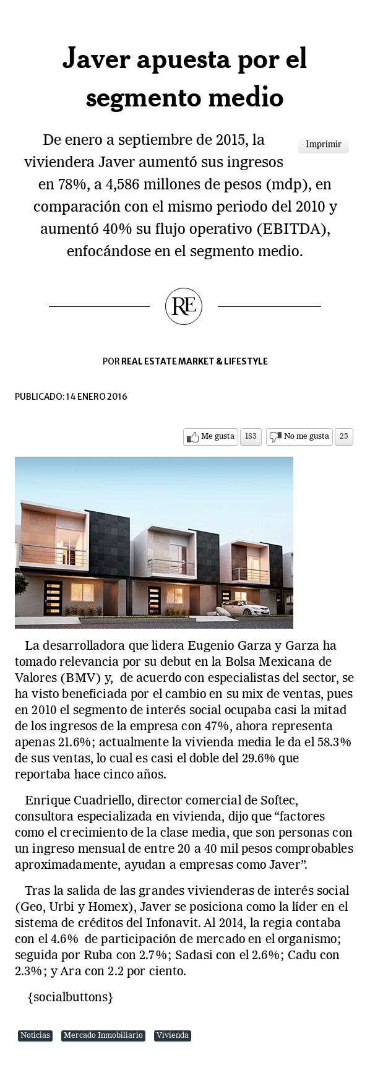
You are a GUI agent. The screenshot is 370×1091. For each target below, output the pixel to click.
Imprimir (324, 144)
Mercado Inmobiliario (103, 1036)
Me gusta (217, 437)
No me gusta (306, 437)
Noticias (35, 1036)
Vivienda (173, 1036)
